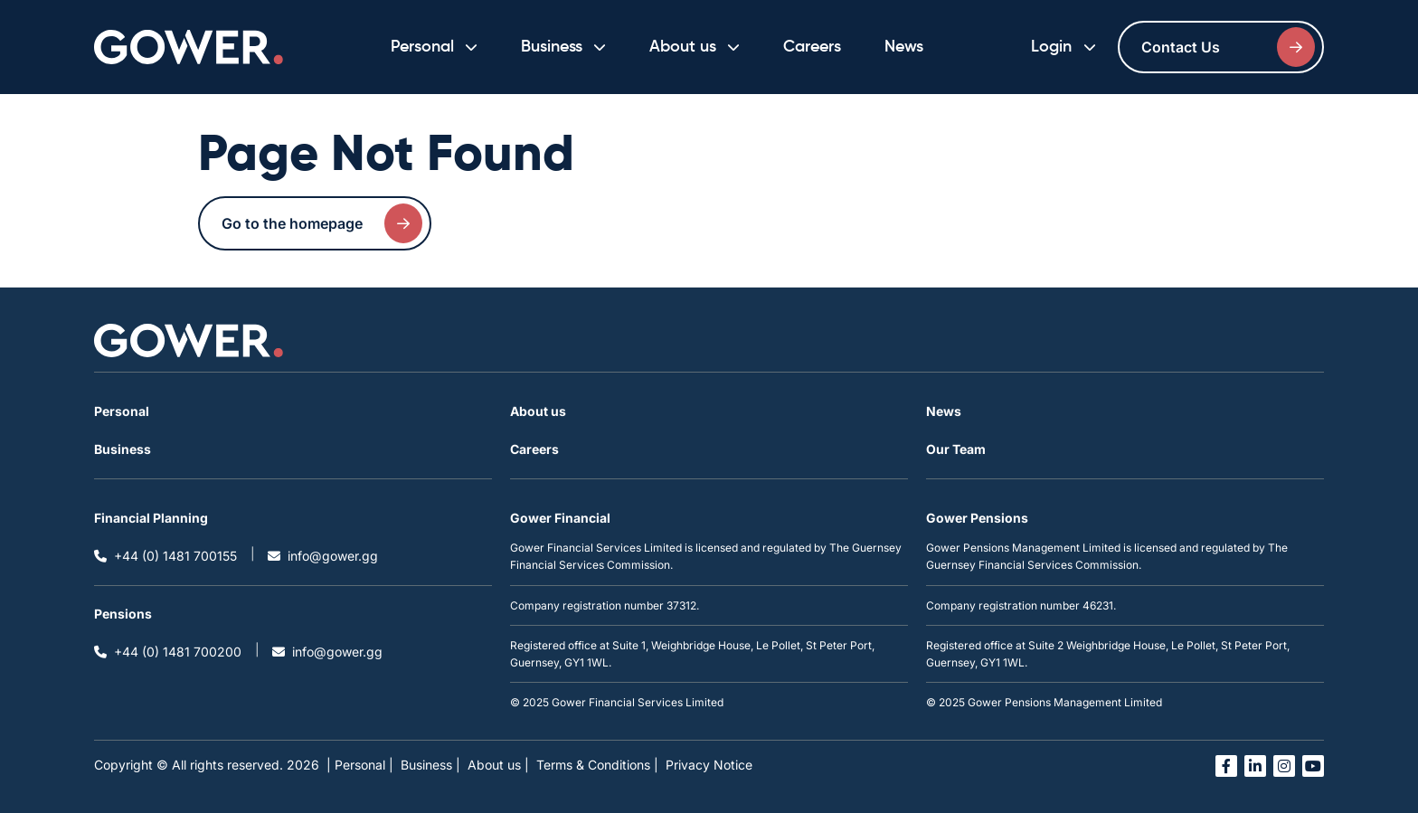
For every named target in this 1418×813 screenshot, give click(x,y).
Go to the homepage (322, 223)
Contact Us (1228, 47)
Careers (812, 47)
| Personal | (359, 764)
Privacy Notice (709, 764)
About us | (498, 764)
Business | (430, 764)
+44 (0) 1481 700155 (165, 555)
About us (538, 411)
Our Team (956, 449)
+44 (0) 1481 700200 (167, 651)
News (903, 47)
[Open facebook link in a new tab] (1226, 766)
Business (122, 449)
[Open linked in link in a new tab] (1255, 766)
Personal (121, 411)
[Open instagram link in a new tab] (1284, 766)
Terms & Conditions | (597, 764)
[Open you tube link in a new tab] (1313, 766)
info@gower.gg (323, 555)
